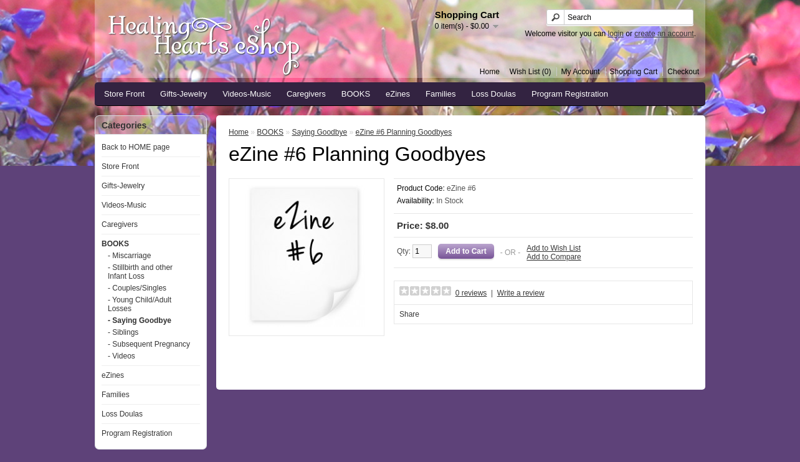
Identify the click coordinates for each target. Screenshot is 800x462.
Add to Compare (553, 257)
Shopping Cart (634, 71)
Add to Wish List (553, 248)
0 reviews (471, 293)
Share (409, 314)
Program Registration (569, 94)
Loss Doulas (494, 94)
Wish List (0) (530, 71)
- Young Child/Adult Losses (139, 304)
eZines (398, 94)
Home (490, 71)
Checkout (683, 71)
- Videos (121, 356)
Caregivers (306, 94)
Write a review (521, 293)
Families (440, 94)
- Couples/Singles (137, 288)
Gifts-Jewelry (183, 94)
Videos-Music (246, 94)
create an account (663, 33)
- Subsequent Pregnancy (149, 344)
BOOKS (355, 94)
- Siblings (123, 332)
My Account (580, 71)
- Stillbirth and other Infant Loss (140, 272)
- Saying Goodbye (139, 320)
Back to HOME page (135, 147)
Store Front (124, 94)
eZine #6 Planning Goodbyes (403, 132)
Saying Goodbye (319, 132)
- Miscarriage (129, 255)
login (616, 33)
